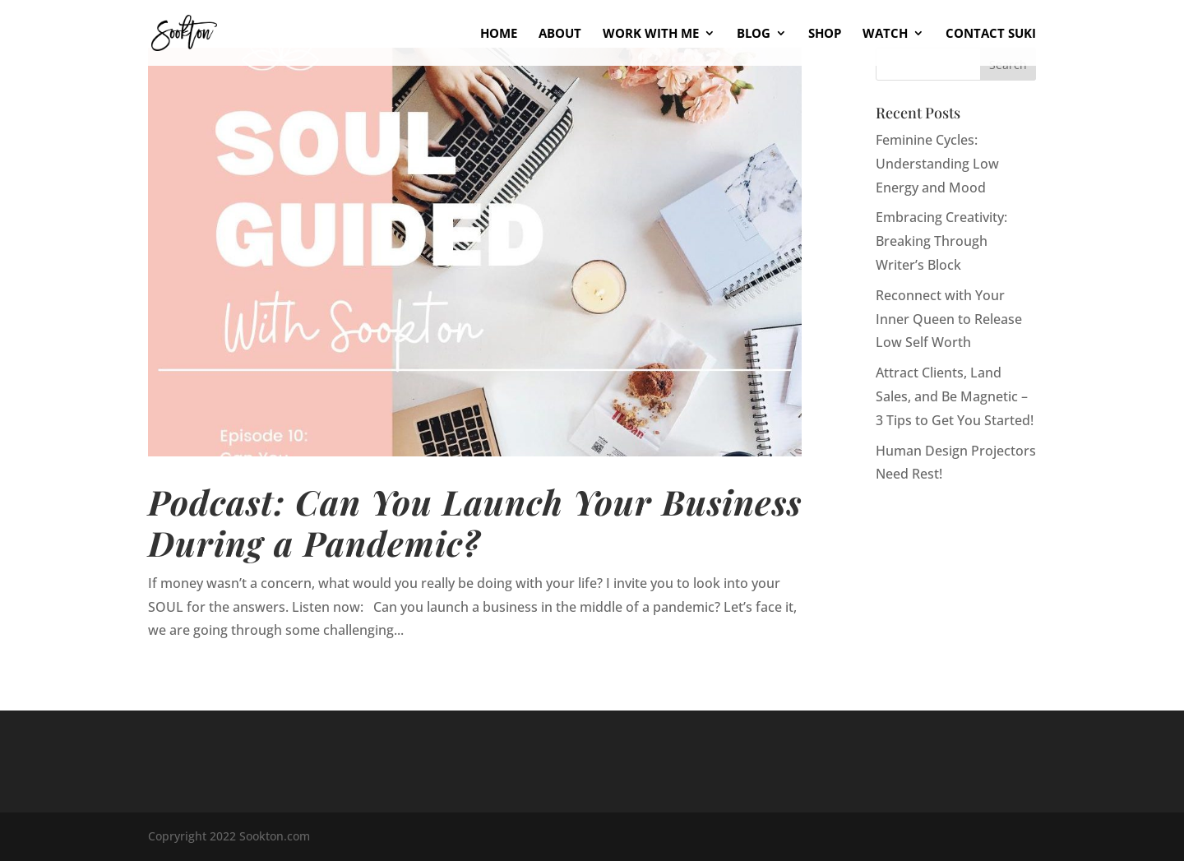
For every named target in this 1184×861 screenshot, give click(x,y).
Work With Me (651, 34)
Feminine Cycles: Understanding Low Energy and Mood (937, 164)
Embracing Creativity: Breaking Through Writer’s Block (941, 241)
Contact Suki (991, 34)
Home (498, 34)
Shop (824, 34)
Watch (885, 34)
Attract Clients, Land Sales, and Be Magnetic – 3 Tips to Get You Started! (955, 396)
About (560, 34)
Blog (753, 34)
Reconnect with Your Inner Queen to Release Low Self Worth (949, 319)
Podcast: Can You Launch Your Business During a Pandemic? (475, 522)
